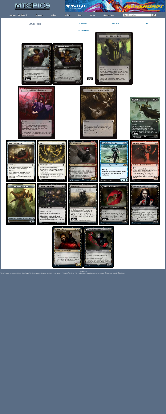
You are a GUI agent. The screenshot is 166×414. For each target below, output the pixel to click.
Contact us (83, 271)
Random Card (108, 15)
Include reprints (83, 30)
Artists (53, 15)
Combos (39, 15)
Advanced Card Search (18, 15)
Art (147, 24)
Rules (67, 15)
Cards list (83, 24)
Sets (79, 15)
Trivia (92, 15)
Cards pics (115, 24)
